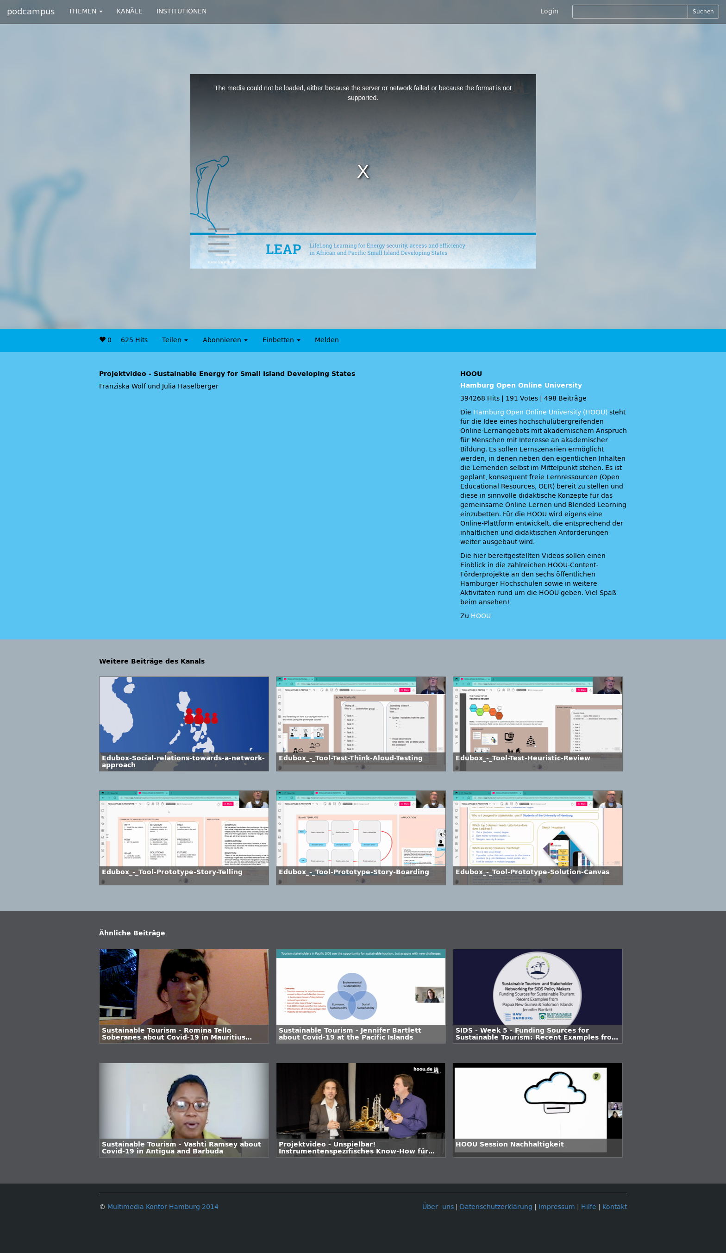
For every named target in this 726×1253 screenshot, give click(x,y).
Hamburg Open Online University (521, 385)
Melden (327, 340)
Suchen (703, 11)
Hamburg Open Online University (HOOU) (540, 412)
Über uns (438, 1207)
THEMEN (86, 11)
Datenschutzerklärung (496, 1207)
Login (549, 11)
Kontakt (614, 1207)
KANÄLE (130, 11)
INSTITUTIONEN (181, 11)
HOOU (481, 616)
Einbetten (281, 340)
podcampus (31, 11)
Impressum (556, 1207)
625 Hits (134, 340)
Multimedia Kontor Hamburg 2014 (163, 1207)
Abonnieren (225, 340)
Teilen (175, 340)
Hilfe (588, 1207)
